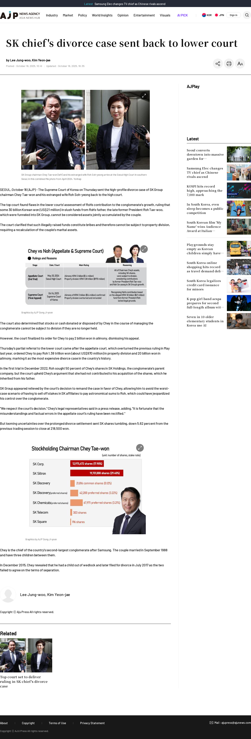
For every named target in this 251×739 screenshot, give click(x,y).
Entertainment (144, 15)
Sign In (233, 15)
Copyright (28, 723)
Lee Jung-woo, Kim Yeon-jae (45, 594)
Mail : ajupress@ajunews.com (232, 722)
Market (68, 15)
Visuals (165, 15)
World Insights (102, 15)
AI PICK (182, 15)
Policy (82, 15)
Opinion (123, 15)
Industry (52, 15)
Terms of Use (57, 723)
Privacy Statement (92, 723)
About (4, 723)
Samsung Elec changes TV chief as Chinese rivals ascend (130, 4)
